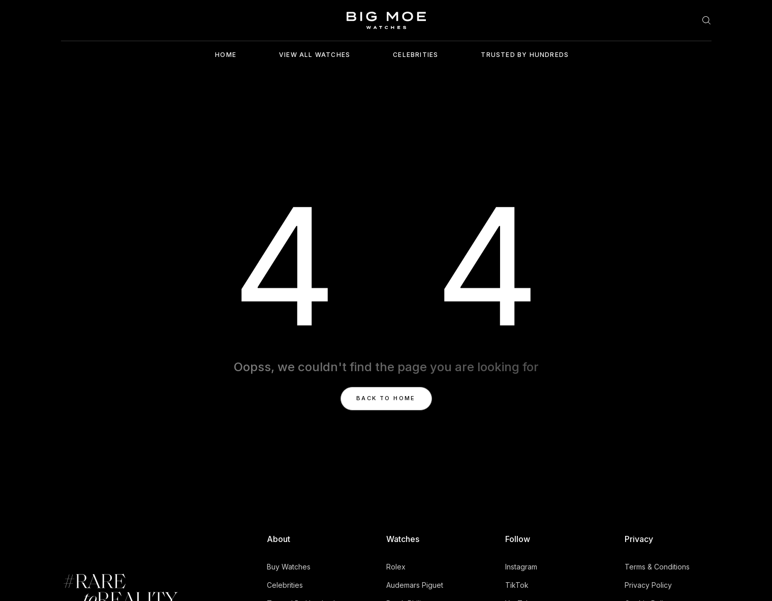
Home (225, 54)
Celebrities (415, 54)
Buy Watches (289, 566)
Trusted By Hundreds (525, 54)
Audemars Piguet (414, 585)
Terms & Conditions (657, 566)
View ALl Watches (314, 54)
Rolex (396, 566)
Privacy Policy (648, 585)
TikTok (517, 585)
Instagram (521, 566)
